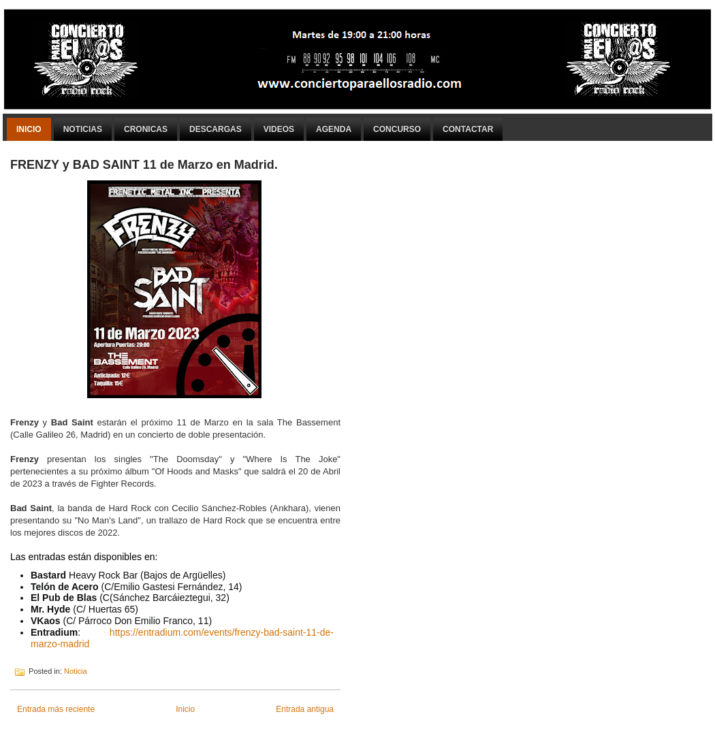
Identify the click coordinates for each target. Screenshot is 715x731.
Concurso (397, 129)
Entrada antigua (305, 709)
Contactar (468, 129)
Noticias (82, 129)
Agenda (333, 129)
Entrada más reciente (56, 709)
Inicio (29, 129)
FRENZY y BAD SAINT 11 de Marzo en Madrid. (144, 165)
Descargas (215, 129)
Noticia (75, 671)
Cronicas (146, 129)
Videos (279, 129)
